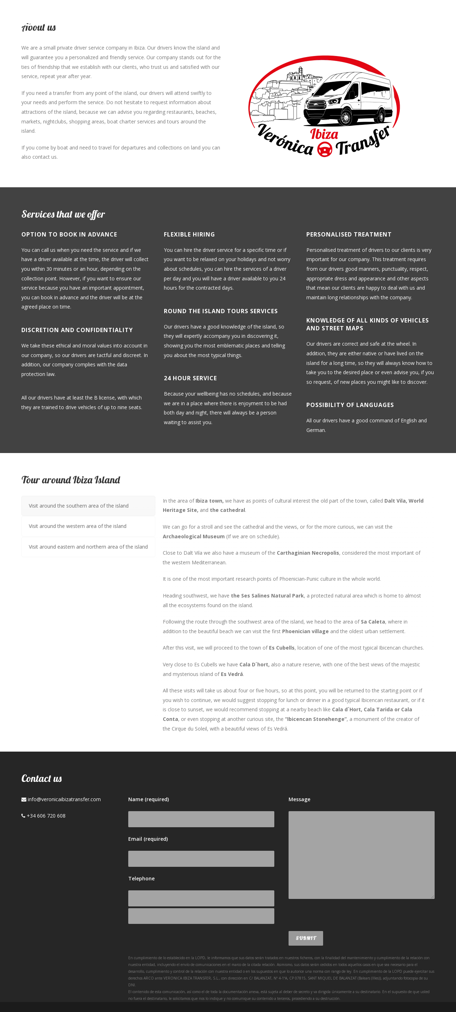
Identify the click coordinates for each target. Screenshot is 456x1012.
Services (298, 20)
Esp (398, 20)
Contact (367, 20)
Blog (332, 20)
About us (257, 20)
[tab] (88, 506)
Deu (421, 20)
